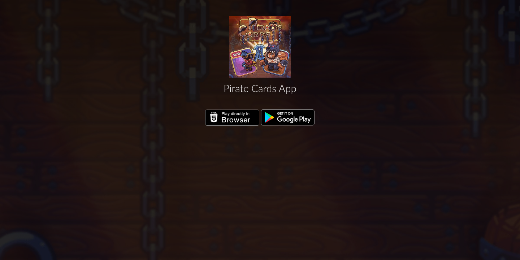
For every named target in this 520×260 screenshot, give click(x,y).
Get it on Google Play (288, 117)
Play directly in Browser (232, 117)
